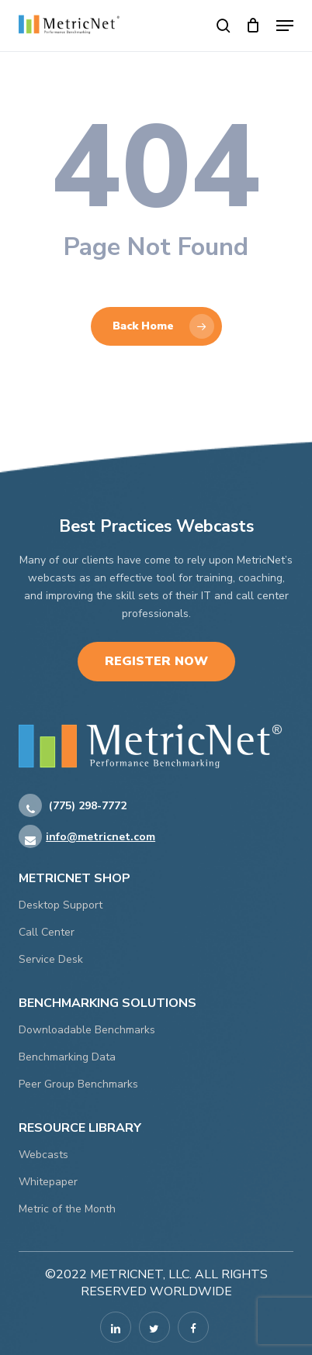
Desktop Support (60, 905)
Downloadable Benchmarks (87, 1029)
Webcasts (43, 1154)
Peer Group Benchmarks (78, 1084)
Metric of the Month (67, 1209)
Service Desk (51, 959)
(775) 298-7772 (73, 806)
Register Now (156, 661)
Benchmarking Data (67, 1057)
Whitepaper (48, 1181)
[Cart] (253, 25)
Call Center (47, 932)
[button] (284, 25)
